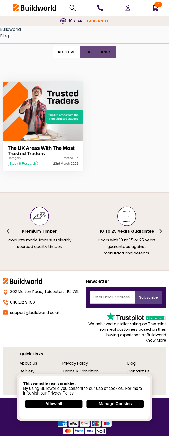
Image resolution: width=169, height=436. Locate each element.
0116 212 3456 (19, 302)
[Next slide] (161, 231)
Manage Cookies (115, 404)
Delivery (27, 371)
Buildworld (10, 29)
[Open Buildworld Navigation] (6, 8)
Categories (98, 52)
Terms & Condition (80, 371)
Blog (4, 36)
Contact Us (138, 371)
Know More (156, 340)
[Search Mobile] (72, 8)
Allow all (53, 404)
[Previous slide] (8, 231)
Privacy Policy (75, 363)
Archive (66, 52)
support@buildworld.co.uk (31, 312)
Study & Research (22, 163)
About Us (28, 363)
